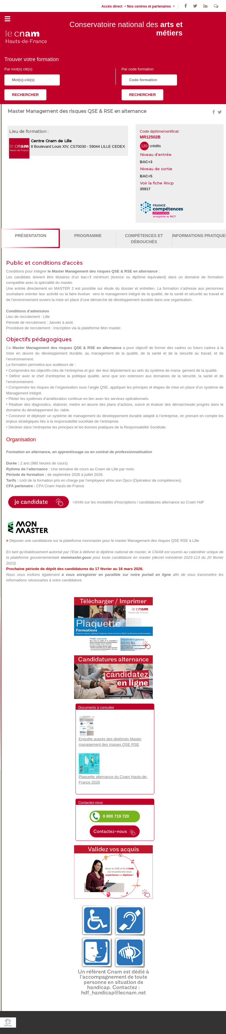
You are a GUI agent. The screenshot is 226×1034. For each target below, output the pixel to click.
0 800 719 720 (116, 816)
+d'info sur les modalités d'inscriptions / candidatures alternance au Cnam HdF (137, 502)
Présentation (30, 235)
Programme (87, 235)
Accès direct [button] (112, 6)
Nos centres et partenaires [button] (149, 6)
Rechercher (25, 94)
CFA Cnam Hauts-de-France (60, 486)
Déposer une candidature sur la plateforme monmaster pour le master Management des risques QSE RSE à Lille (104, 540)
